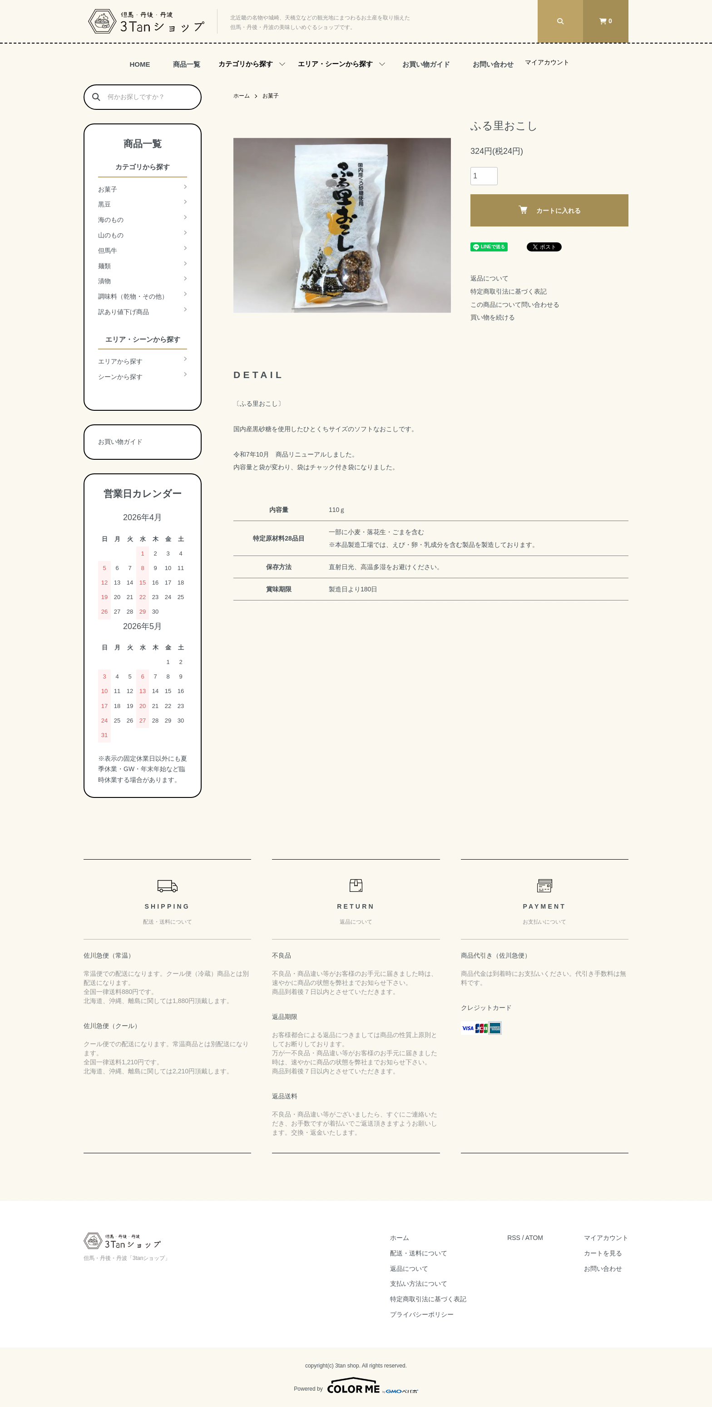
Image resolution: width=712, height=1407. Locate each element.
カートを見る (603, 1253)
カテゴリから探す (245, 64)
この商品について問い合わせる (514, 304)
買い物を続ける (492, 317)
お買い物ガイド (426, 64)
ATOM (534, 1237)
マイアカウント (547, 62)
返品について (489, 278)
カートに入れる (550, 210)
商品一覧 (186, 64)
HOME (140, 64)
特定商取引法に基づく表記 (508, 291)
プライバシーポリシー (422, 1314)
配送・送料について (418, 1253)
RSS (513, 1237)
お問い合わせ (493, 64)
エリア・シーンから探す (335, 64)
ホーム (241, 96)
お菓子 (270, 96)
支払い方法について (418, 1283)
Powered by (356, 1385)
